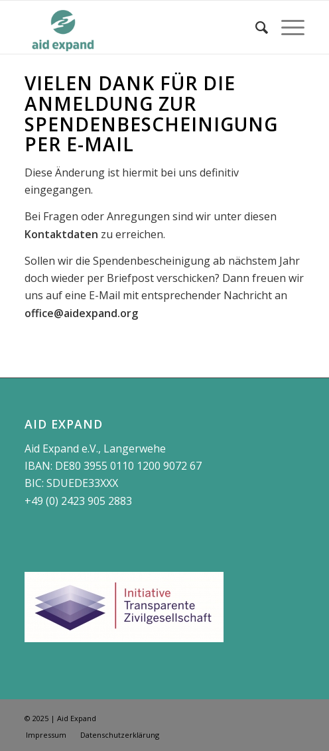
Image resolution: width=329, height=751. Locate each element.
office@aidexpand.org (81, 313)
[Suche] (255, 27)
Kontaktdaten (61, 234)
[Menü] (286, 27)
